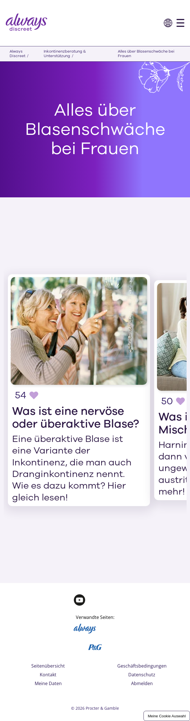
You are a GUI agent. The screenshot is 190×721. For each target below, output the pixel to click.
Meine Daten (48, 683)
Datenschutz (141, 675)
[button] (168, 23)
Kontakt (48, 675)
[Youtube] (79, 601)
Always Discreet (17, 54)
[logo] (26, 23)
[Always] (85, 630)
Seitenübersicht (48, 666)
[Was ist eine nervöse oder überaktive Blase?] (79, 390)
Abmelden (142, 683)
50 (167, 401)
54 (20, 395)
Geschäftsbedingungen (142, 666)
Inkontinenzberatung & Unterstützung (65, 54)
